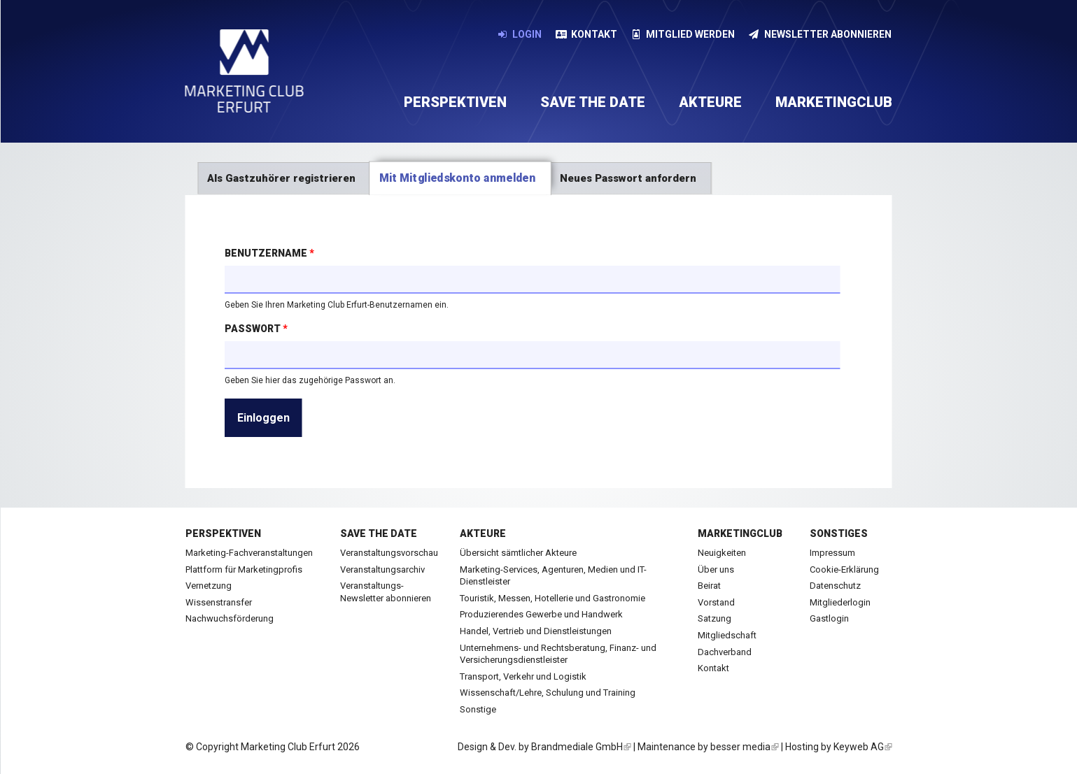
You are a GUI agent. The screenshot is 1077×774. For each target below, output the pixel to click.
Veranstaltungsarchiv (382, 569)
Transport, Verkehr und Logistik (523, 676)
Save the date (592, 102)
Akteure (710, 102)
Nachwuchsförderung (229, 618)
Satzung (714, 618)
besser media (744, 746)
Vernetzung (208, 585)
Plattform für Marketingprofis (243, 569)
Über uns (716, 569)
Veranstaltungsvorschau (389, 552)
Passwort (256, 328)
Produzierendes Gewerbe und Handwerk (541, 614)
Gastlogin (829, 618)
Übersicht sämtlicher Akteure (518, 552)
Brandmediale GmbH (581, 746)
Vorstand (716, 602)
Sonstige (478, 709)
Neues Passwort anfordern (628, 178)
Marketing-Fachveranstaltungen (249, 552)
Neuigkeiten (722, 552)
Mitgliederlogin (840, 602)
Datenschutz (835, 585)
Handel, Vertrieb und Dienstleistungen (536, 631)
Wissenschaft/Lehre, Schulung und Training (547, 692)
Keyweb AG (862, 746)
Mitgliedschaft (727, 635)
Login (520, 34)
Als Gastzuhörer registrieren (281, 178)
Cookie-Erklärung (844, 569)
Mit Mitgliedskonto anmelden (465, 178)
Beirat (709, 585)
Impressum (832, 552)
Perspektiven (455, 102)
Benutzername (269, 253)
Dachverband (725, 652)
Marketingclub (833, 102)
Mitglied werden (683, 34)
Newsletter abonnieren (820, 34)
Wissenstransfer (218, 602)
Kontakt (586, 34)
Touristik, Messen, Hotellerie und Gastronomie (552, 598)
